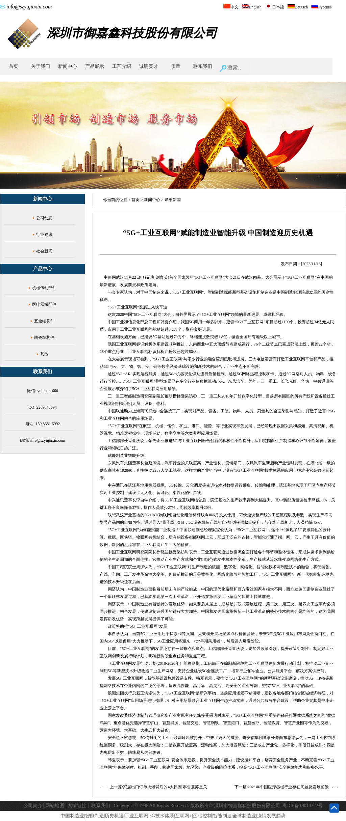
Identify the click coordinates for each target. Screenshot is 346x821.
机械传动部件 (44, 287)
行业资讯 (44, 234)
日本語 (274, 7)
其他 (44, 354)
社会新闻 (44, 251)
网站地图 (54, 805)
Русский (321, 7)
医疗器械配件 (44, 304)
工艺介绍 (121, 66)
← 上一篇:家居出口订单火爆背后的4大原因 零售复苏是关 (156, 787)
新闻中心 (67, 66)
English (252, 7)
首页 (13, 66)
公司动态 (44, 218)
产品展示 (94, 66)
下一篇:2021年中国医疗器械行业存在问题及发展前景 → (284, 787)
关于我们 (40, 66)
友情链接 (77, 805)
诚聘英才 (148, 66)
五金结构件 (44, 321)
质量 (175, 66)
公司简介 (32, 805)
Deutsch (298, 7)
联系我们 (202, 66)
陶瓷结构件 (44, 337)
